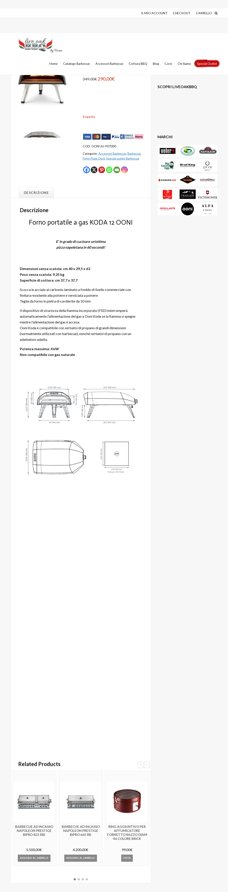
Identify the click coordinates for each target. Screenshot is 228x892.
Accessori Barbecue (112, 153)
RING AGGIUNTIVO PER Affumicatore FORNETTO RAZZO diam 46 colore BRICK (127, 833)
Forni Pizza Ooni (94, 158)
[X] (94, 170)
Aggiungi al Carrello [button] (34, 858)
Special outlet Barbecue (122, 158)
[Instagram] (124, 170)
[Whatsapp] (109, 170)
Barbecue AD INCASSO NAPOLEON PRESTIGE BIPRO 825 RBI (34, 831)
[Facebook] (86, 170)
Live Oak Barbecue (41, 45)
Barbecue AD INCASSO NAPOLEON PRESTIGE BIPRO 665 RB (81, 831)
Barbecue (134, 153)
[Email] (116, 170)
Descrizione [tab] (36, 193)
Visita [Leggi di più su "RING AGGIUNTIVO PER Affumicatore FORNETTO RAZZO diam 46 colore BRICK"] (127, 858)
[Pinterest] (101, 170)
